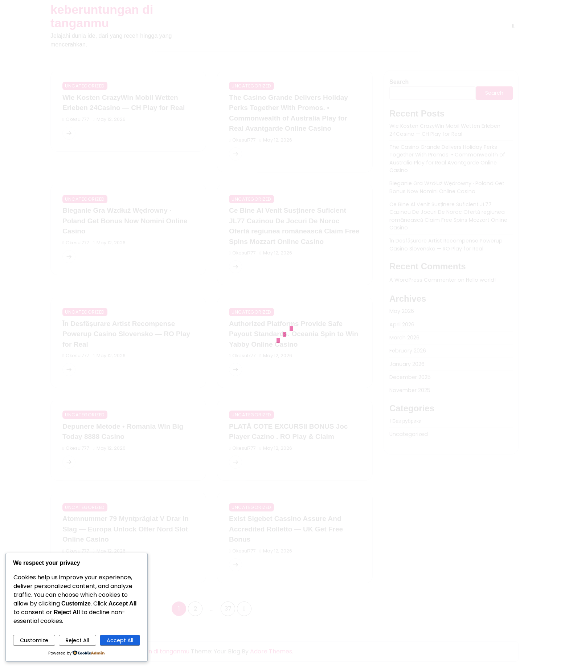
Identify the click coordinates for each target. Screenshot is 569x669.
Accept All (120, 640)
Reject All (77, 640)
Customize (34, 640)
